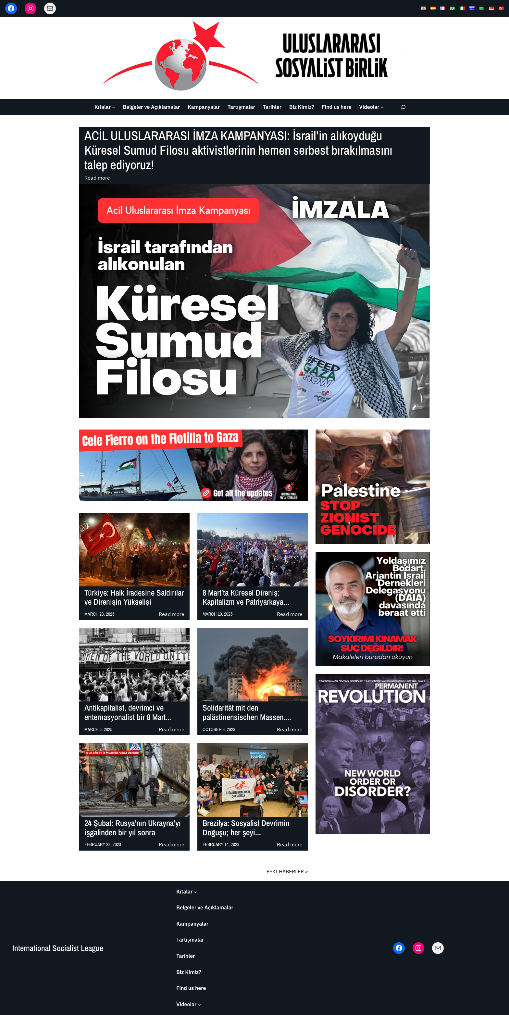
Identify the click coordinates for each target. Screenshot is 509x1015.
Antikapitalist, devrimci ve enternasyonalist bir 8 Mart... (127, 712)
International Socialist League (57, 948)
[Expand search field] (403, 107)
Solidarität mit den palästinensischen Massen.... (247, 712)
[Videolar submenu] (382, 107)
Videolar (369, 107)
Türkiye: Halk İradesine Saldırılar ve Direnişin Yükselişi (134, 597)
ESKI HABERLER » (287, 871)
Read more (97, 178)
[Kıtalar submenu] (113, 107)
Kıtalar (102, 107)
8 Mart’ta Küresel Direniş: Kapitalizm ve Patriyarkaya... (246, 597)
